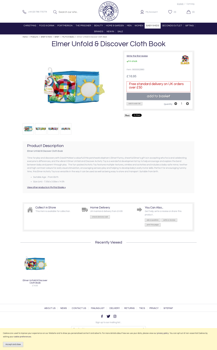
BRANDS (98, 31)
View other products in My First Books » (46, 187)
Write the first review (137, 56)
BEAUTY (98, 25)
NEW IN (110, 31)
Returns (129, 308)
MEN (129, 25)
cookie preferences (22, 337)
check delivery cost (100, 217)
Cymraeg (190, 4)
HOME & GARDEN (115, 25)
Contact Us (79, 308)
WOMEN (139, 25)
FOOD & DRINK (46, 25)
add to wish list (134, 104)
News (63, 308)
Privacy (154, 308)
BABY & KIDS (152, 25)
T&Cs (142, 308)
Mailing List (98, 308)
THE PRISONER (83, 25)
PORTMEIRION (64, 25)
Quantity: (168, 104)
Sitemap (168, 308)
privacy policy (163, 333)
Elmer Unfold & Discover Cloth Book (35, 281)
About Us (49, 308)
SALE (120, 31)
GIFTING (189, 25)
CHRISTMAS (30, 25)
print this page (153, 225)
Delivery (115, 308)
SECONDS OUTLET (172, 25)
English (180, 4)
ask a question (153, 220)
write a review (169, 220)
